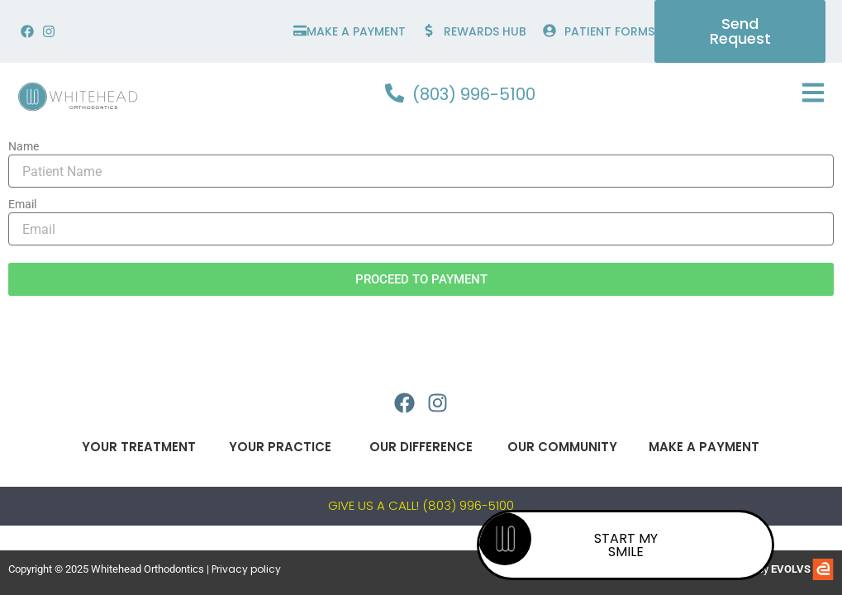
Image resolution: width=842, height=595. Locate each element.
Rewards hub (485, 31)
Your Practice (279, 446)
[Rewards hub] (428, 30)
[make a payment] (300, 30)
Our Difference (421, 446)
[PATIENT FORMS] (549, 30)
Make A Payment (704, 446)
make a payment (356, 31)
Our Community (562, 446)
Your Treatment (138, 446)
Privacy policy (246, 569)
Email (22, 204)
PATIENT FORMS (609, 31)
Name (23, 146)
